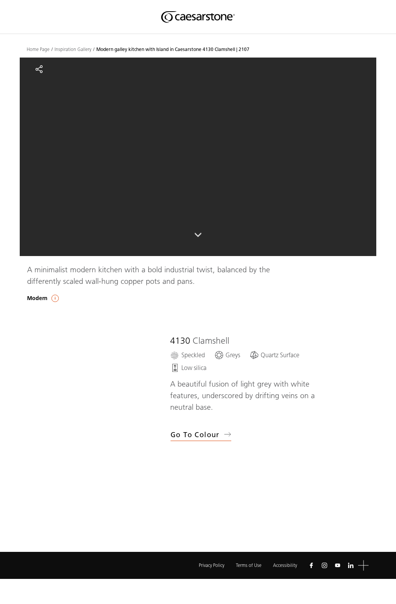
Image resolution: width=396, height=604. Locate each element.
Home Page (38, 49)
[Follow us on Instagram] (324, 565)
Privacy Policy (211, 565)
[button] (363, 565)
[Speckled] (187, 355)
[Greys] (227, 355)
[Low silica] (188, 368)
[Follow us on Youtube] (337, 565)
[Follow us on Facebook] (311, 565)
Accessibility (285, 565)
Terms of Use (248, 565)
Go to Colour (201, 435)
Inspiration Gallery (73, 49)
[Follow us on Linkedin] (350, 565)
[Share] (39, 69)
